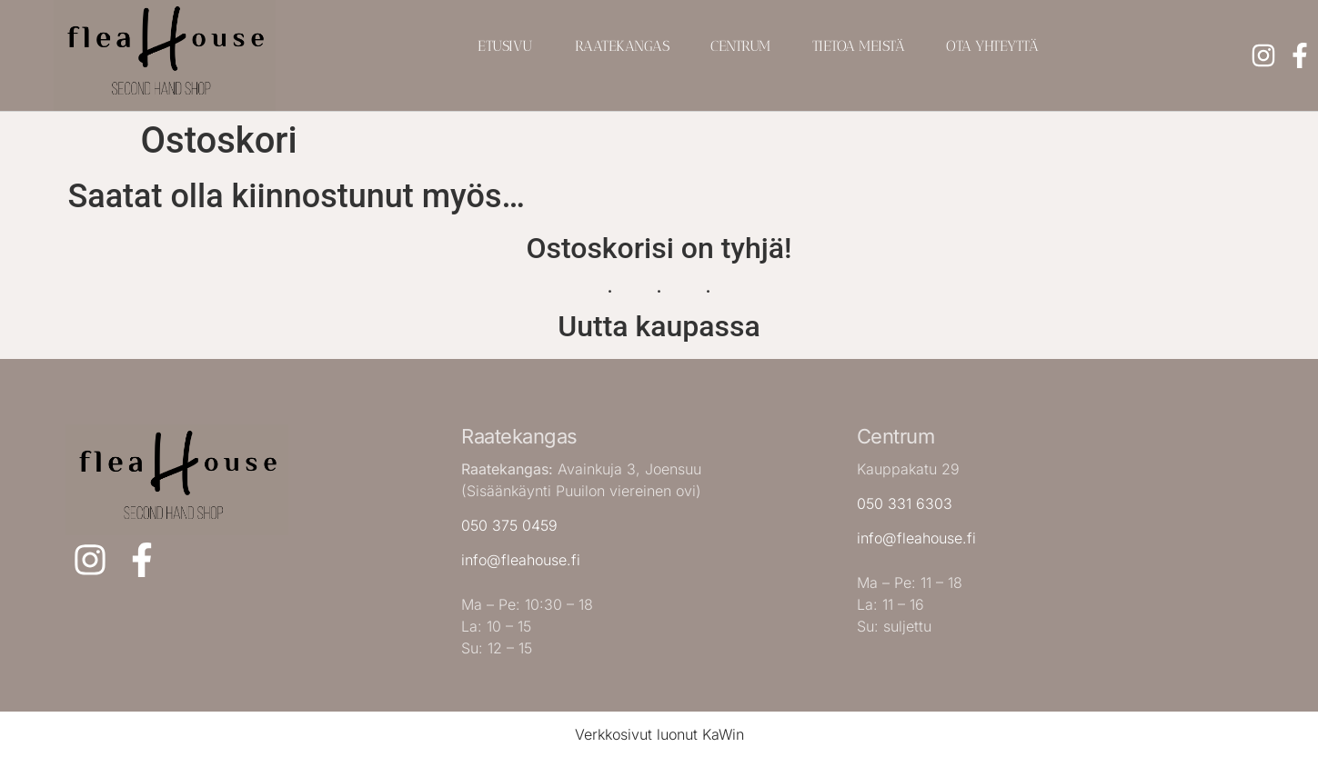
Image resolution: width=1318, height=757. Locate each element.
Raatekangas (622, 46)
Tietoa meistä (858, 46)
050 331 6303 (904, 503)
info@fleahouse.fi (520, 560)
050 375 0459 (509, 525)
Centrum (740, 46)
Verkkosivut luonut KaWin (659, 734)
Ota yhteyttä (992, 46)
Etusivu (505, 46)
